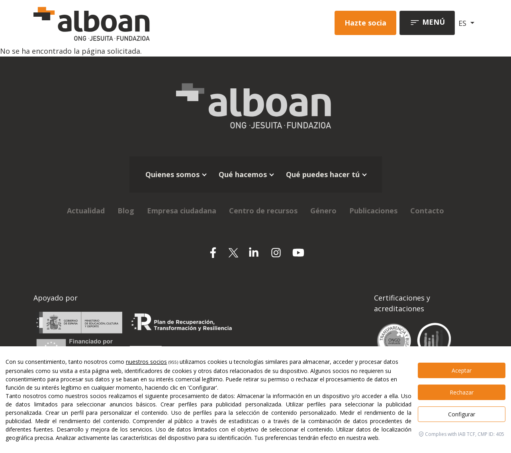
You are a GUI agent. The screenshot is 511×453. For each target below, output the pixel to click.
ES (463, 23)
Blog (125, 210)
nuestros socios (146, 361)
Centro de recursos (263, 210)
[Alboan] (119, 23)
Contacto (427, 210)
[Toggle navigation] (427, 23)
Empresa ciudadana (181, 210)
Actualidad (86, 210)
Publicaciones (373, 210)
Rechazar (462, 392)
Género (323, 210)
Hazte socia (365, 22)
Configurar (461, 414)
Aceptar (462, 370)
